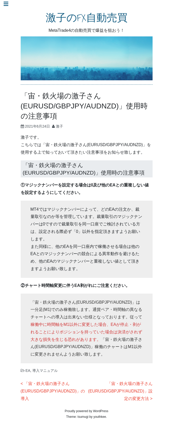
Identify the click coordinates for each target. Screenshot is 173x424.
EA (27, 370)
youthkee (99, 417)
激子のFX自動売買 (86, 18)
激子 (59, 126)
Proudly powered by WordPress (86, 411)
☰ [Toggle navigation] (6, 4)
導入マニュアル (45, 370)
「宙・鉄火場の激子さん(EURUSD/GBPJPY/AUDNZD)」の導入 (53, 391)
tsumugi (83, 417)
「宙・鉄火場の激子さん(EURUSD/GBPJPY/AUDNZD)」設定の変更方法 (120, 391)
